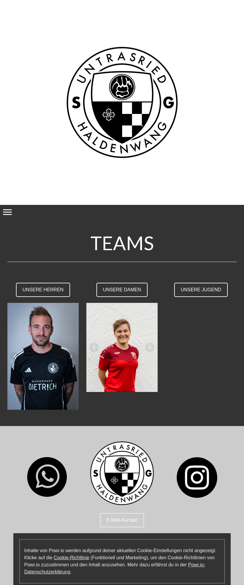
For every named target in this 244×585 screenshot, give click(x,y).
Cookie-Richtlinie (71, 557)
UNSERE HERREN (43, 289)
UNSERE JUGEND (201, 289)
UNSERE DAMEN (122, 289)
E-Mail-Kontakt (122, 520)
